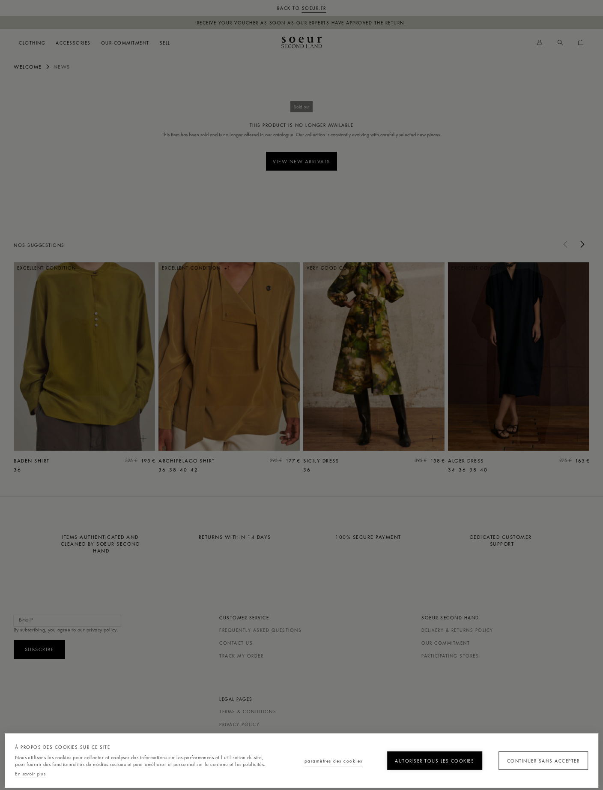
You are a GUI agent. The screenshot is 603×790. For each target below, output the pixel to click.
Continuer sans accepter (539, 757)
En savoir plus (30, 773)
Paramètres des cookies (311, 757)
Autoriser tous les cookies (424, 757)
